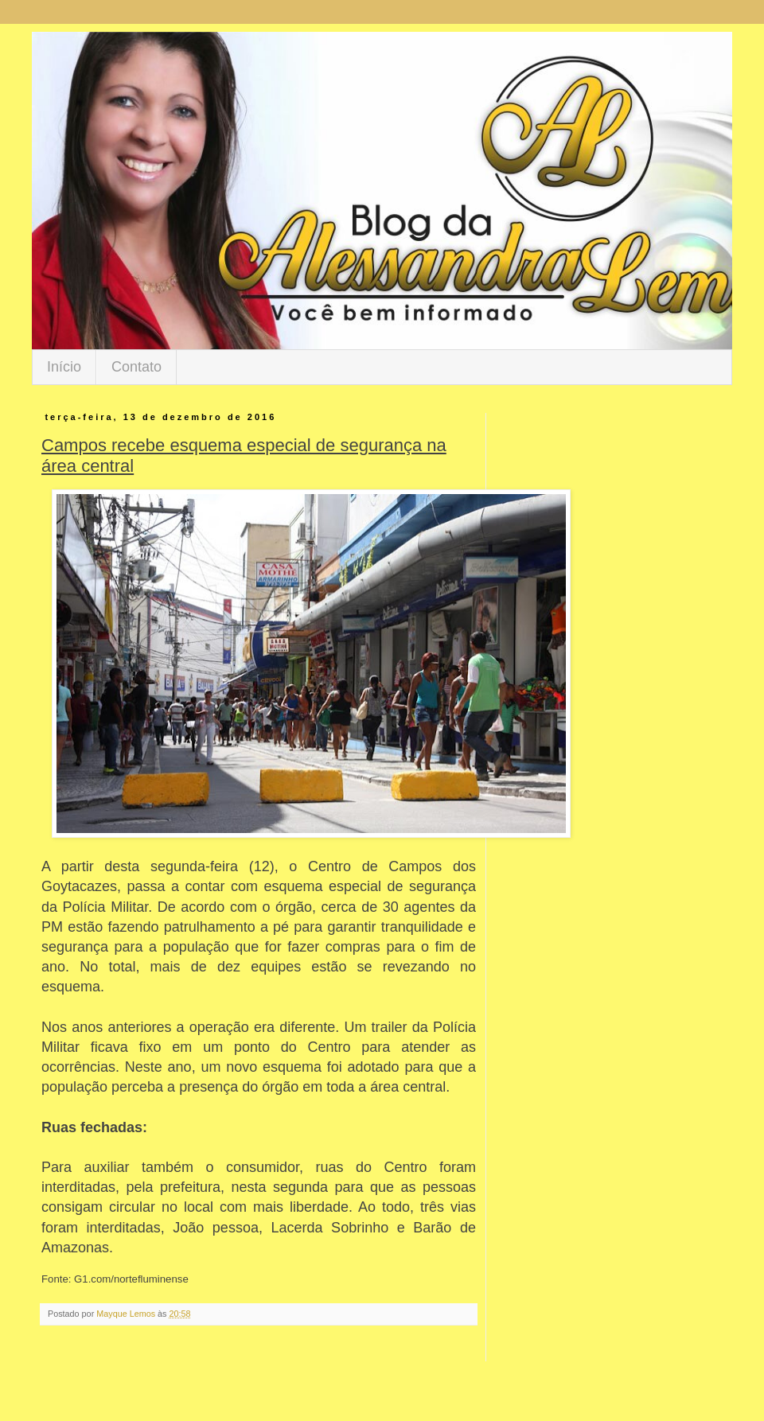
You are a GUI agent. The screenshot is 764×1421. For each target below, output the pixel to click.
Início (64, 367)
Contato (136, 367)
